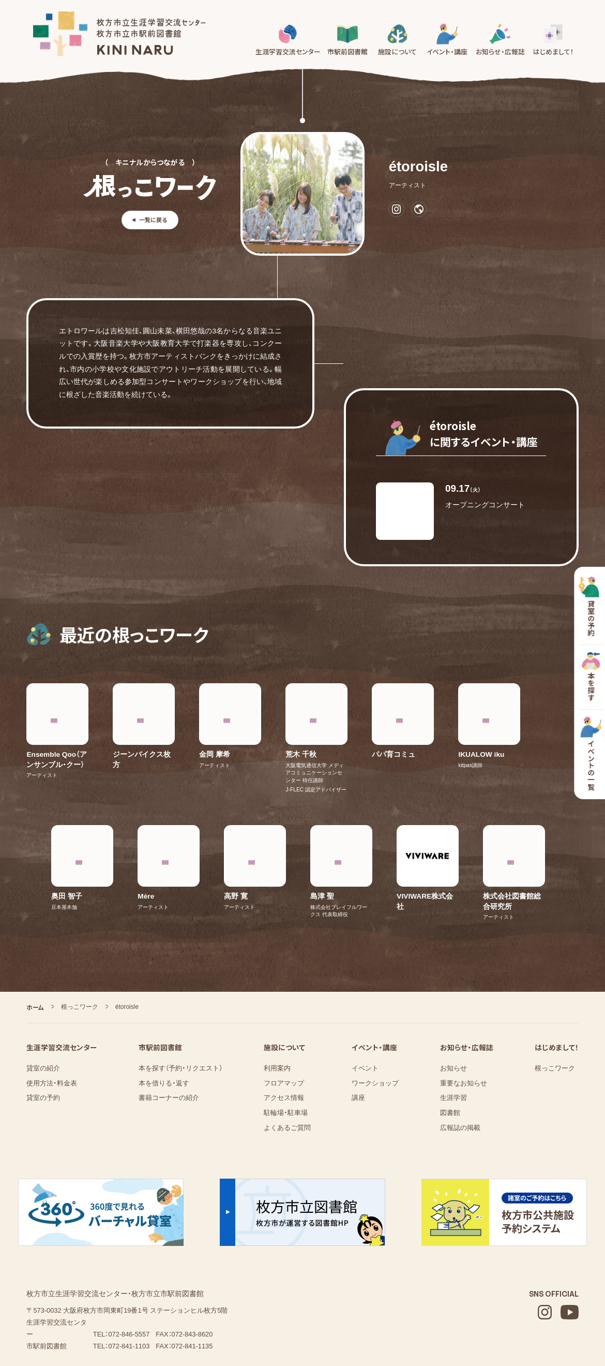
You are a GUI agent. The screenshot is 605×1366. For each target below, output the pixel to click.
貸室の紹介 (43, 1013)
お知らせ (453, 1013)
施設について (284, 992)
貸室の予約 (43, 1042)
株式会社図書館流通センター (106, 1320)
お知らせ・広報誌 (466, 992)
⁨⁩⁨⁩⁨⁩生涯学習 (453, 1042)
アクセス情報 (284, 1042)
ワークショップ (375, 1027)
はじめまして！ (557, 992)
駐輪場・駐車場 (286, 1057)
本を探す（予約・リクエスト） (180, 1013)
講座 (358, 1042)
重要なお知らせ (463, 1027)
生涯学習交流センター (61, 992)
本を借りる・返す (164, 1027)
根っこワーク (555, 1013)
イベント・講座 (374, 992)
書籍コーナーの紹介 (169, 1042)
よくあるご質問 (287, 1072)
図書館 (450, 1057)
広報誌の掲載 (460, 1072)
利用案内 (277, 1013)
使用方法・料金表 (51, 1027)
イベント (365, 1013)
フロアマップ (284, 1027)
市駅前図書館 (160, 992)
